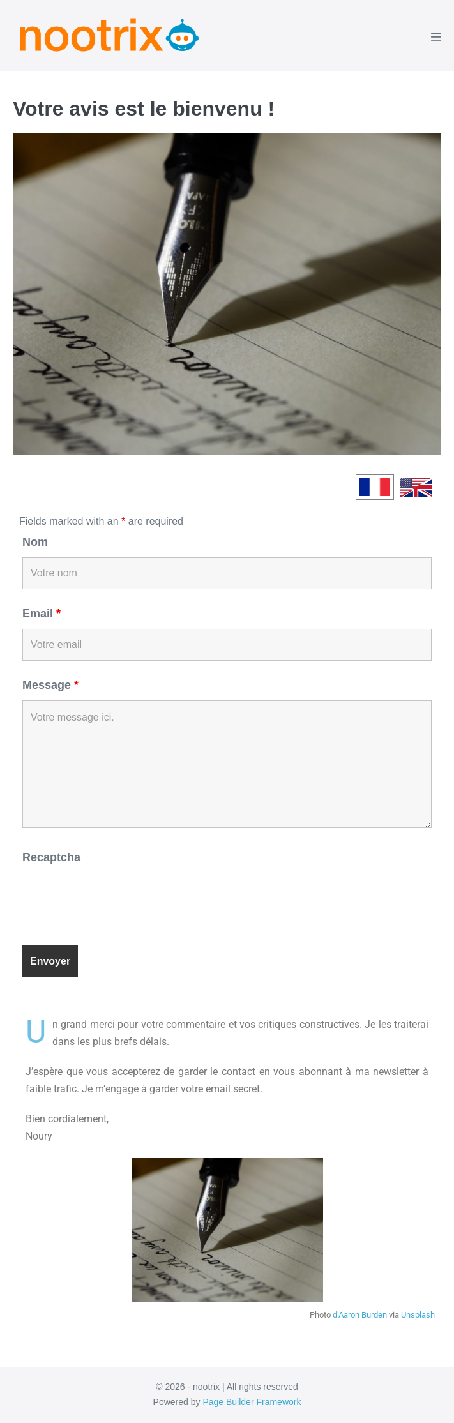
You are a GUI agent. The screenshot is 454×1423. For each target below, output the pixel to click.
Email (41, 613)
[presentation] (119, 898)
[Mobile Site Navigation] (436, 36)
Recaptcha (51, 857)
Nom (35, 542)
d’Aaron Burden (360, 1315)
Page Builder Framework (251, 1402)
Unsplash (418, 1315)
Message (50, 685)
